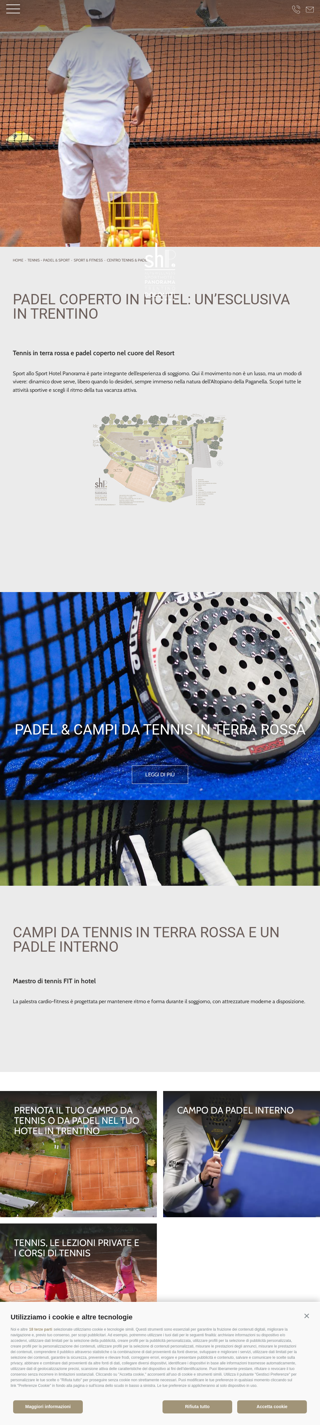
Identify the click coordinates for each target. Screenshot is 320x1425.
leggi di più (160, 775)
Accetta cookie (272, 1406)
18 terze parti (40, 1329)
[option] (160, 123)
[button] (306, 1315)
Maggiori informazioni (48, 1406)
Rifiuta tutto (197, 1406)
